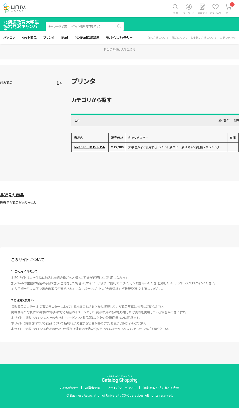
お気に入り (215, 12)
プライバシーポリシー (121, 387)
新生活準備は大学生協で (119, 49)
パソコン (9, 37)
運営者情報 (93, 387)
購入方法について (158, 37)
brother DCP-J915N (89, 147)
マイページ (188, 12)
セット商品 (29, 37)
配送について (179, 37)
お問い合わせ (228, 37)
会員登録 (202, 12)
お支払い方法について (203, 37)
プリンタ (49, 37)
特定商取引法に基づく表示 (161, 387)
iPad (64, 37)
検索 (175, 12)
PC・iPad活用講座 (87, 37)
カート (230, 8)
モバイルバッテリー (119, 37)
